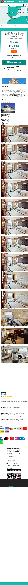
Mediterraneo (20, 25)
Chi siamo (6, 414)
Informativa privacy (5, 408)
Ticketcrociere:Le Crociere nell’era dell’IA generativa (12, 415)
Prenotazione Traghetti (12, 413)
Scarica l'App (18, 416)
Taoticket (11, 486)
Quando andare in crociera (21, 402)
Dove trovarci (11, 414)
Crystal (14, 25)
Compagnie (8, 25)
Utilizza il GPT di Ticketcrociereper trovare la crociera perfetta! (14, 464)
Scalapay (16, 420)
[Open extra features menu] (5, 5)
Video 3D (3, 404)
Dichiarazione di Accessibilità (7, 410)
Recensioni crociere (14, 419)
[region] (14, 15)
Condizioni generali (20, 407)
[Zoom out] (26, 10)
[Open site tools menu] (26, 1)
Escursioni (7, 404)
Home (2, 25)
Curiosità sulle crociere (14, 401)
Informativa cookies (13, 408)
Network (15, 414)
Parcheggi (15, 410)
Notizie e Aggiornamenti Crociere (11, 422)
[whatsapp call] (20, 2)
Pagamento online (10, 420)
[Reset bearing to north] (26, 12)
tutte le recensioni (5, 398)
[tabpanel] (14, 88)
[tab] (14, 62)
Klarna (19, 420)
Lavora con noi (20, 410)
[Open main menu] (26, 5)
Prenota (14, 51)
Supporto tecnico (12, 407)
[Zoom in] (26, 8)
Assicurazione (20, 408)
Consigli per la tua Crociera (10, 402)
